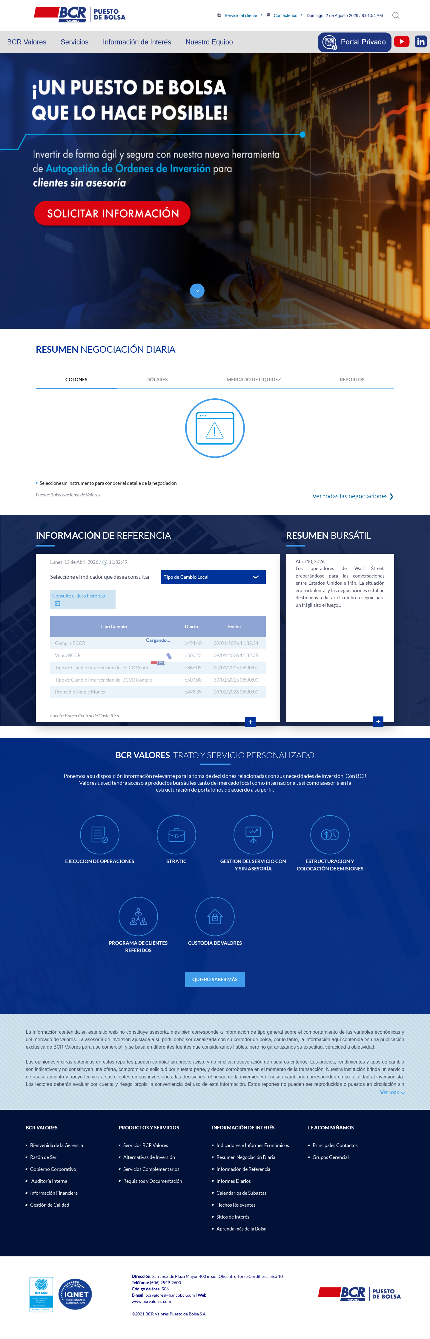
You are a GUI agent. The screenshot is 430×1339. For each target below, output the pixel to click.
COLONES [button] (76, 379)
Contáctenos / (310, 15)
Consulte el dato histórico (78, 595)
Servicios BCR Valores (145, 1145)
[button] (396, 15)
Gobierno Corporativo (53, 1169)
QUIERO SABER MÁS (215, 979)
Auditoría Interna (49, 1181)
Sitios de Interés (232, 1216)
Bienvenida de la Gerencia (56, 1145)
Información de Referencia (243, 1169)
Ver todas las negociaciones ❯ (353, 496)
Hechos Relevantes (236, 1205)
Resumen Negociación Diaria (245, 1157)
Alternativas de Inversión (149, 1157)
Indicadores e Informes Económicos (252, 1145)
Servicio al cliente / (265, 15)
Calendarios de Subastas (241, 1193)
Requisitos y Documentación (152, 1181)
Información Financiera (54, 1193)
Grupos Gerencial (331, 1157)
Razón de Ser (43, 1157)
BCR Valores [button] (26, 42)
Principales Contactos (335, 1145)
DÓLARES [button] (157, 379)
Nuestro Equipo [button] (209, 42)
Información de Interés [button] (137, 42)
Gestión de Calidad (49, 1205)
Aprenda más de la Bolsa (241, 1228)
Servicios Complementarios (151, 1169)
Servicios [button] (74, 42)
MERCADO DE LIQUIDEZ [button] (254, 379)
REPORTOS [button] (352, 379)
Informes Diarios (233, 1181)
